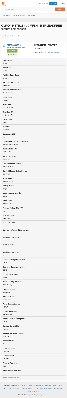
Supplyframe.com (43, 395)
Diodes (5, 378)
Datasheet (12, 55)
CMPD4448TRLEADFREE (50, 52)
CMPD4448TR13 (14, 45)
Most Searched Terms (36, 385)
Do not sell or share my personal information (49, 388)
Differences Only (15, 36)
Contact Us (17, 385)
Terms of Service (13, 388)
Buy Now (12, 51)
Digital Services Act (27, 388)
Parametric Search (51, 385)
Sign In (63, 3)
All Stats (5, 36)
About (25, 385)
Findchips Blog (43, 3)
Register (53, 3)
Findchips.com (4, 4)
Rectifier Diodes (14, 378)
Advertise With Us (33, 391)
